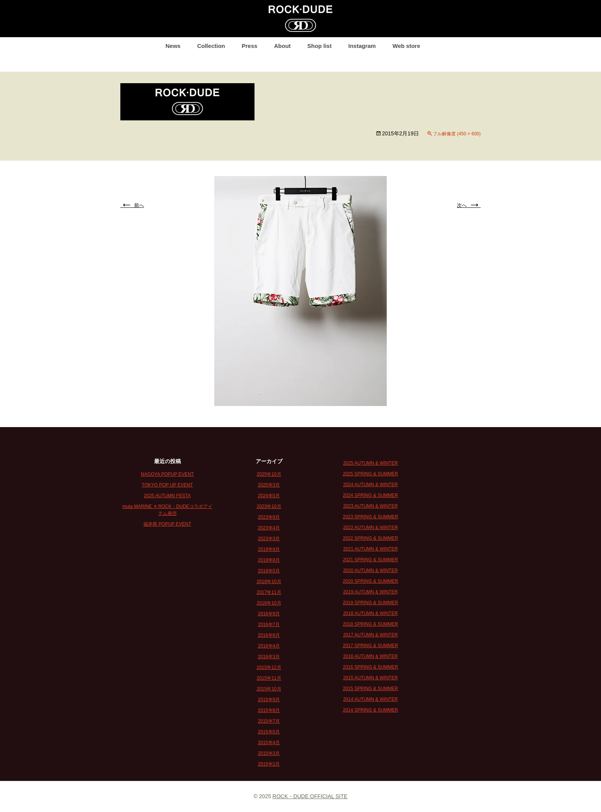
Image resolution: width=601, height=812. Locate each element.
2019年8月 (269, 560)
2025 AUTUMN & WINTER (370, 463)
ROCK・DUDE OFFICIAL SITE (310, 796)
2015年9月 (269, 699)
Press (250, 46)
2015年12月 (268, 667)
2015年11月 (268, 678)
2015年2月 (269, 764)
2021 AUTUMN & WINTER (370, 549)
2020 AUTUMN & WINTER (370, 570)
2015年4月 (269, 742)
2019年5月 (269, 571)
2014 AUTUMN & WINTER (370, 699)
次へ (469, 205)
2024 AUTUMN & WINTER (370, 484)
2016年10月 (268, 603)
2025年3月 (269, 485)
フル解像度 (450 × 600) (457, 133)
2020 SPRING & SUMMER (370, 581)
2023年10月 (268, 506)
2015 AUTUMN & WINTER (370, 678)
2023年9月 (269, 517)
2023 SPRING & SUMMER (370, 516)
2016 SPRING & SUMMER (370, 667)
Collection (211, 46)
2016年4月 (269, 646)
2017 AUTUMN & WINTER (370, 635)
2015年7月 (269, 721)
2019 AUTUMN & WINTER (370, 592)
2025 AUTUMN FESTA (167, 495)
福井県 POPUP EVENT (167, 524)
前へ (132, 205)
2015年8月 (269, 710)
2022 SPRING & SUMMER (370, 538)
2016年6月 (269, 635)
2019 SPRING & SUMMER (370, 602)
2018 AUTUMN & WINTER (370, 613)
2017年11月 (268, 592)
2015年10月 (268, 689)
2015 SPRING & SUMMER (370, 688)
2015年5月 (269, 732)
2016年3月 (269, 656)
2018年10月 (268, 581)
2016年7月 (269, 624)
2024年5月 (269, 495)
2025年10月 (268, 474)
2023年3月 (269, 538)
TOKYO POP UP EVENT (167, 485)
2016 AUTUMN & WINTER (370, 656)
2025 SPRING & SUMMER (370, 474)
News (173, 46)
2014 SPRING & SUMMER (370, 710)
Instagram (362, 46)
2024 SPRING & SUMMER (370, 495)
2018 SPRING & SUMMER (370, 624)
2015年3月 (269, 753)
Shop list (319, 46)
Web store (406, 46)
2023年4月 (269, 528)
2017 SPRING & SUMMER (370, 645)
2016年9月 (269, 613)
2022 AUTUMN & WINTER (370, 527)
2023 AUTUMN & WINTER (370, 506)
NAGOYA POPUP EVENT (167, 474)
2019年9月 (269, 549)
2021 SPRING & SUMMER (370, 559)
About (282, 46)
